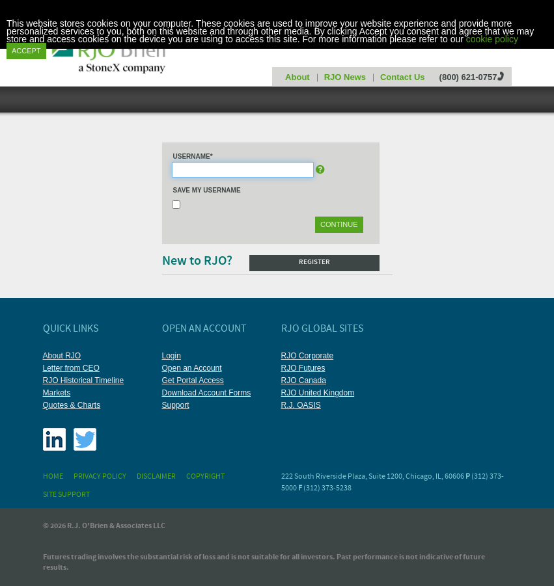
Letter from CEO (71, 368)
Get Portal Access (193, 380)
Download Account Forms (206, 392)
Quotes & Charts (72, 405)
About (297, 77)
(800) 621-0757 (468, 77)
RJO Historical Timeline (83, 380)
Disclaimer (156, 477)
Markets (57, 392)
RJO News (345, 77)
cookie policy (492, 39)
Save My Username (207, 190)
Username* (193, 156)
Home (53, 477)
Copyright (205, 477)
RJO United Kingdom (318, 392)
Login (171, 355)
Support (175, 405)
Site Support (66, 495)
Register (314, 262)
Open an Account (192, 368)
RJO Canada (303, 380)
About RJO (62, 355)
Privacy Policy (100, 477)
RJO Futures (303, 368)
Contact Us (402, 77)
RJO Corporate (307, 355)
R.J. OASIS (301, 405)
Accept (26, 51)
